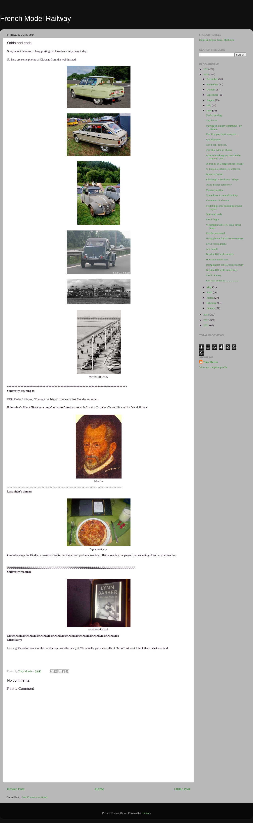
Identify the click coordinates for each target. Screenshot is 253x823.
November (213, 84)
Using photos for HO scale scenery (225, 238)
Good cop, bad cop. (216, 144)
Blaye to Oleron (214, 174)
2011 (206, 325)
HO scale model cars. (217, 259)
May (209, 287)
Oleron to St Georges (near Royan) (224, 163)
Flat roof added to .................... (222, 280)
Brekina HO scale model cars (221, 269)
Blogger (146, 812)
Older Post (182, 789)
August (211, 100)
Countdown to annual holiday (222, 195)
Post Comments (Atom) (34, 797)
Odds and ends (214, 214)
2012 (206, 320)
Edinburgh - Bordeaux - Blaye (222, 179)
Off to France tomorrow (219, 184)
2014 (206, 74)
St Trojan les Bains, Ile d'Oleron (223, 168)
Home (99, 789)
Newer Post (16, 789)
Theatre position (215, 190)
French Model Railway (35, 18)
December (212, 78)
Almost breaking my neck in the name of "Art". (223, 157)
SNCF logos (212, 219)
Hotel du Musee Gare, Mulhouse (216, 39)
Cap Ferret (211, 120)
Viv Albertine (213, 139)
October (211, 89)
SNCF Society (214, 275)
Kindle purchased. (216, 233)
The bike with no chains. (219, 149)
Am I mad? (212, 248)
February (212, 302)
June (209, 110)
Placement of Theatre (217, 200)
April (210, 292)
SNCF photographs (216, 243)
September (213, 94)
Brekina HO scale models (219, 254)
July (209, 105)
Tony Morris (210, 361)
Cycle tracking (214, 115)
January (211, 308)
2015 (206, 69)
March (210, 297)
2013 (206, 314)
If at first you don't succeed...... (222, 134)
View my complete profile (213, 367)
